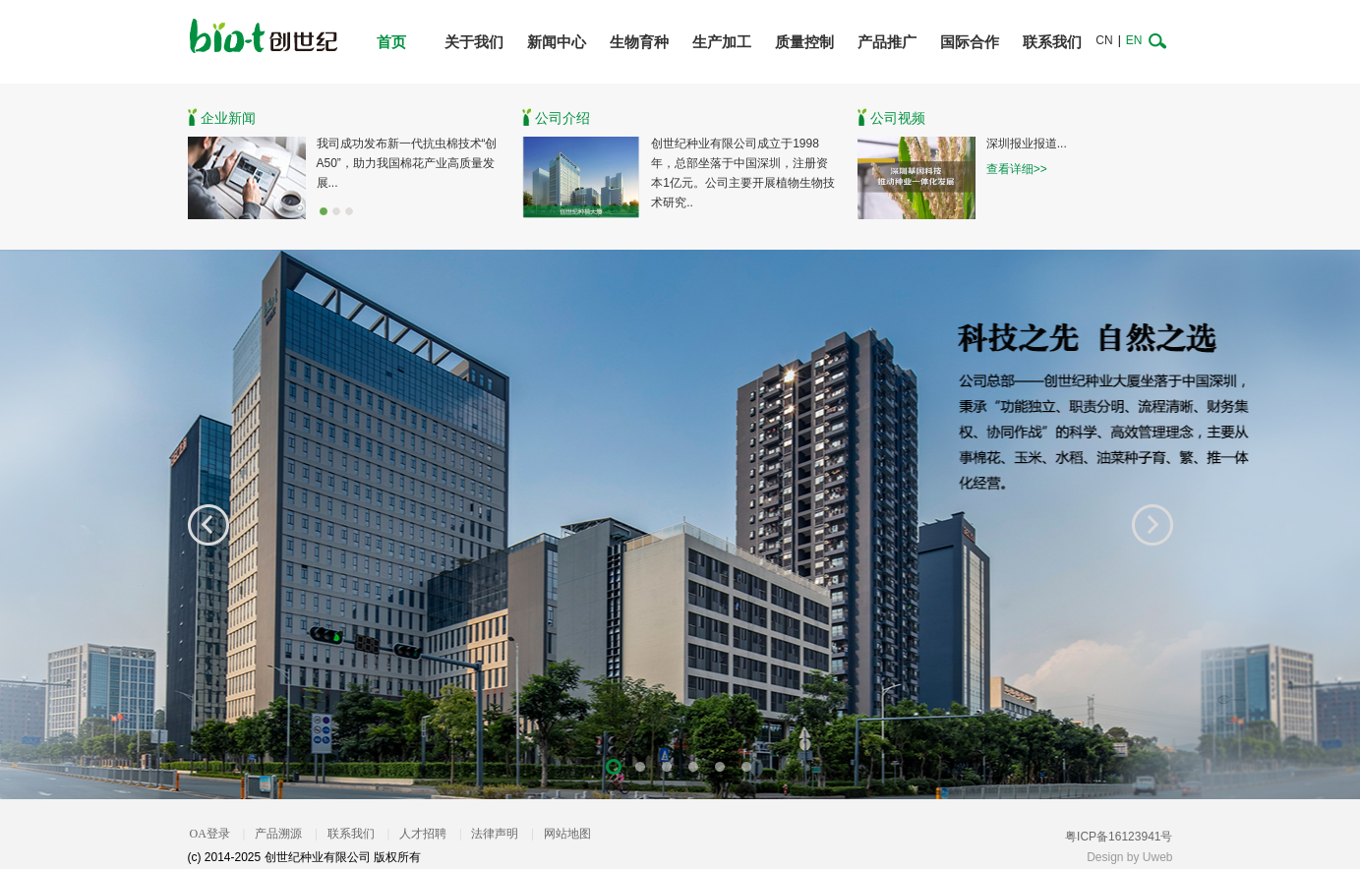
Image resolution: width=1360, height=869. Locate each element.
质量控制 (804, 41)
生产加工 (721, 41)
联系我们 (1052, 41)
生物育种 (639, 41)
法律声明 (494, 833)
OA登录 (210, 833)
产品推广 (887, 41)
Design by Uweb (1129, 857)
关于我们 (473, 41)
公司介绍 (562, 118)
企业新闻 (228, 118)
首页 (391, 41)
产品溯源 (278, 833)
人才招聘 (422, 833)
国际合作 (969, 41)
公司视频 (897, 118)
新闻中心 (556, 41)
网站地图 (567, 833)
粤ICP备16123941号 (1118, 836)
